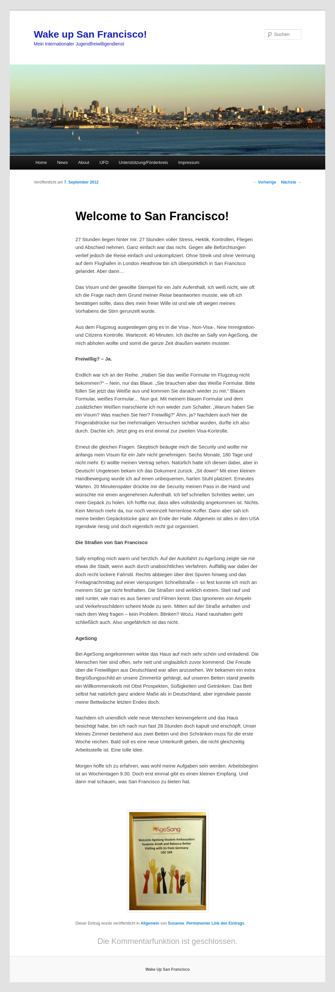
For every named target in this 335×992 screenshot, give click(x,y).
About (83, 162)
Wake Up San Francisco (167, 969)
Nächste (291, 182)
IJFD (103, 162)
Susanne (176, 923)
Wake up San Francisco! (90, 34)
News (62, 162)
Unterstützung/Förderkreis (143, 162)
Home (41, 162)
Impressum (188, 162)
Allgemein (150, 923)
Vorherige (264, 182)
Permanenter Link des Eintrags (215, 923)
